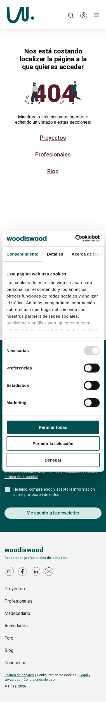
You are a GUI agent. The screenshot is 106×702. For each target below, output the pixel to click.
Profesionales (53, 154)
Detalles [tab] (55, 253)
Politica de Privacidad (21, 477)
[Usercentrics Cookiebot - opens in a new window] (76, 238)
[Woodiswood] (20, 15)
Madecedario (17, 613)
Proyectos (53, 137)
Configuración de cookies (56, 675)
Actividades (16, 625)
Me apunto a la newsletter (53, 513)
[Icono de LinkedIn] (37, 573)
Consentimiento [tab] (22, 253)
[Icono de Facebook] (23, 573)
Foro (8, 638)
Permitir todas (53, 427)
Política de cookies (19, 675)
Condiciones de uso (39, 680)
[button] (83, 15)
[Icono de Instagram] (10, 573)
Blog (53, 171)
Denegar (52, 459)
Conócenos (15, 662)
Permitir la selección (53, 443)
